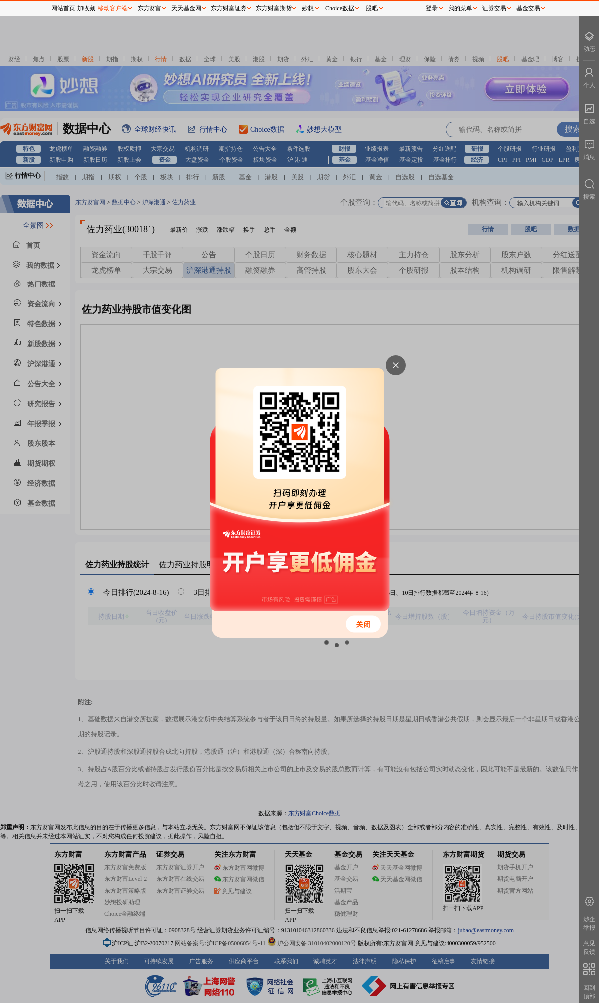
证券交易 (494, 8)
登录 (432, 8)
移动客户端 (113, 8)
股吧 (372, 8)
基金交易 (528, 8)
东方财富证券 (229, 8)
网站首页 (63, 8)
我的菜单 (460, 8)
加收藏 (86, 8)
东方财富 (149, 8)
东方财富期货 (274, 8)
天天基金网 (186, 8)
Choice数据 (339, 8)
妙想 (308, 8)
